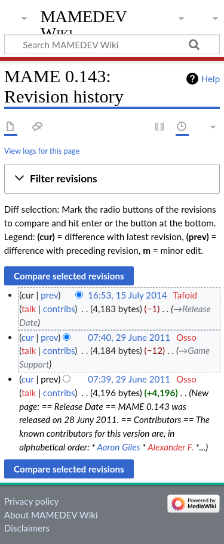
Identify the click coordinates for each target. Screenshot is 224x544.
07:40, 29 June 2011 (129, 337)
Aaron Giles (118, 447)
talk (29, 308)
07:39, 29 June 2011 (129, 379)
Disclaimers (27, 528)
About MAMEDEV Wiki (51, 514)
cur (28, 337)
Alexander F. (171, 447)
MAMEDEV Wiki (84, 24)
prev (49, 295)
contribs (59, 308)
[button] (112, 178)
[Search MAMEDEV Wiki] (112, 44)
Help (210, 78)
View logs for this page (41, 151)
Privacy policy (31, 501)
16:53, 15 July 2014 (127, 295)
